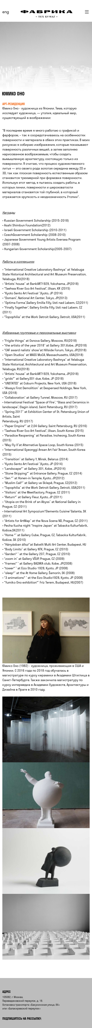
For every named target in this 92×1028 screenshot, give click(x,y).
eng (5, 11)
